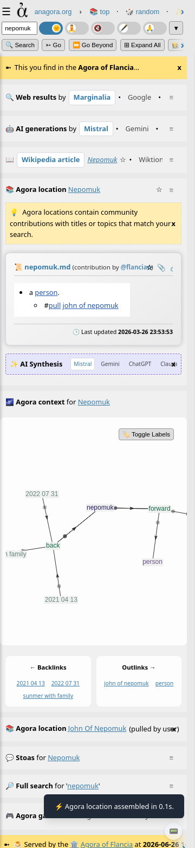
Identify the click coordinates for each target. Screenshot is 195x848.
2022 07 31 (65, 683)
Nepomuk (102, 159)
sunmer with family (48, 695)
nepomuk (64, 757)
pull (55, 305)
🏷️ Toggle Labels (146, 434)
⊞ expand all (142, 45)
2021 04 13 (31, 683)
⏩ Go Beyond (93, 45)
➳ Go (53, 45)
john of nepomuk (91, 305)
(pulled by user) (92, 729)
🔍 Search (20, 45)
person (46, 292)
